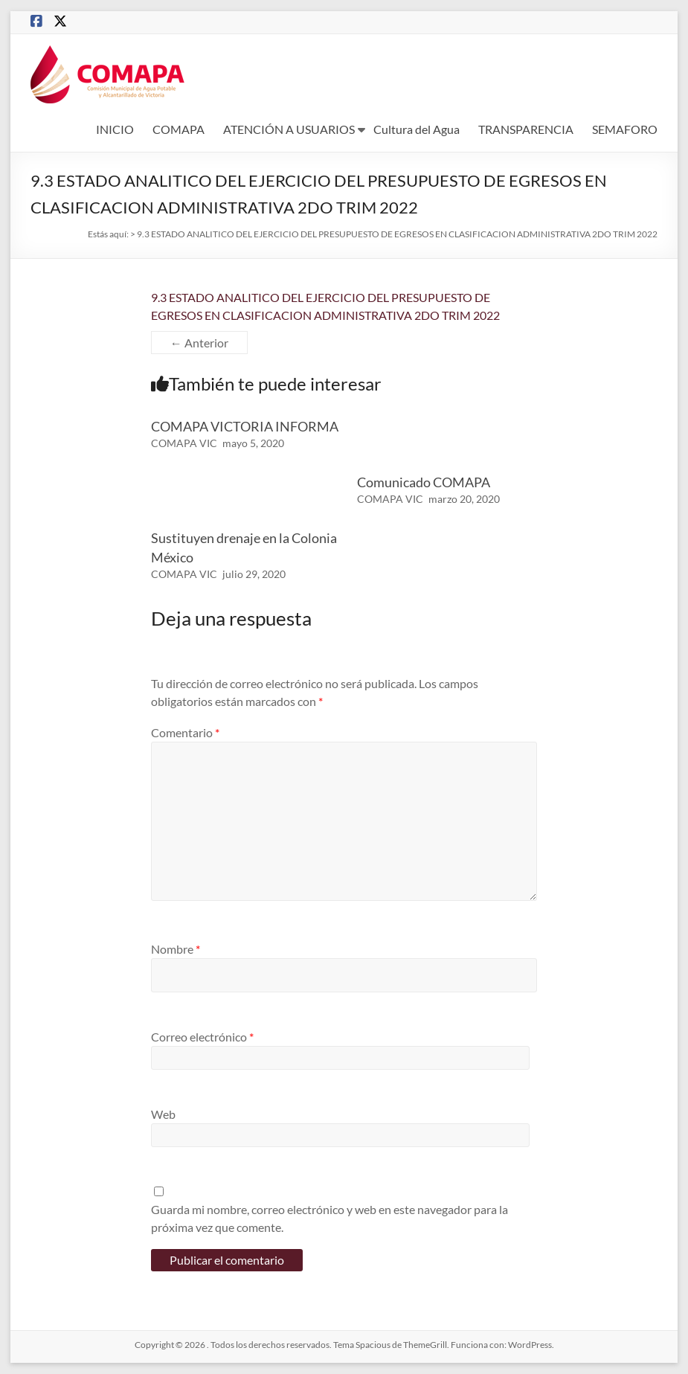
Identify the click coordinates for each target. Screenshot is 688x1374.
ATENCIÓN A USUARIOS (289, 129)
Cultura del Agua (416, 129)
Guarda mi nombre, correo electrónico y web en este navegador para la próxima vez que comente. (329, 1218)
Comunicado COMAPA (423, 482)
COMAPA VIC (184, 443)
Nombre (175, 949)
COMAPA (178, 129)
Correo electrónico (202, 1037)
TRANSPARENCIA (525, 129)
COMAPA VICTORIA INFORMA (244, 426)
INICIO (115, 129)
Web (163, 1114)
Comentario (185, 732)
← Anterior (199, 343)
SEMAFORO (625, 129)
